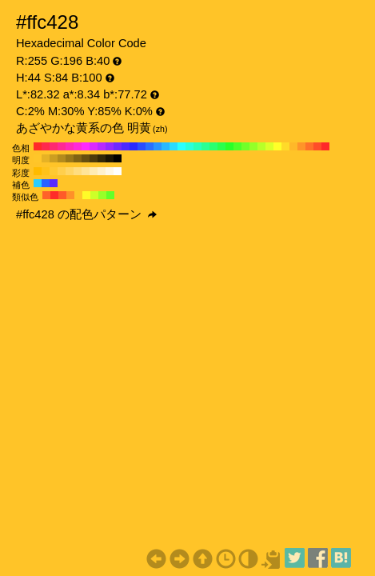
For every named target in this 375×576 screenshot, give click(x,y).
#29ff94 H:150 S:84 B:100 (205, 146)
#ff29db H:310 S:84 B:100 (78, 146)
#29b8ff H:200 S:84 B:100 (166, 146)
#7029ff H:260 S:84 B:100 (118, 146)
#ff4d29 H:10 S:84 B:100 (317, 146)
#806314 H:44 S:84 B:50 (78, 158)
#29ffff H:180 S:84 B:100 (182, 146)
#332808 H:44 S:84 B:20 (102, 158)
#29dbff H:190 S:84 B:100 (174, 146)
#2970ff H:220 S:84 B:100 (150, 146)
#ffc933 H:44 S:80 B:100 (54, 171)
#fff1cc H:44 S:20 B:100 (102, 171)
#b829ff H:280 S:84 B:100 (102, 146)
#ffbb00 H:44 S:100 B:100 (38, 171)
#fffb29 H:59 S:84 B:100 (86, 195)
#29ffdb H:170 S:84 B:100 (189, 146)
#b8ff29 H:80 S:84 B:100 (261, 146)
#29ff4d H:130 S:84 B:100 (221, 146)
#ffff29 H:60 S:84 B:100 (277, 146)
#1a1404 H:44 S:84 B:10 (110, 158)
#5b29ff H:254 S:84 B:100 (54, 183)
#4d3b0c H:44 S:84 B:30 (94, 158)
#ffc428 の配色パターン (86, 214)
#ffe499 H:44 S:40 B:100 (86, 171)
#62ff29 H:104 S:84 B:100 (110, 195)
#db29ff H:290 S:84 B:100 (94, 146)
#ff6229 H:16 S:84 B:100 (46, 195)
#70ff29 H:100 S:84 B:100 (245, 146)
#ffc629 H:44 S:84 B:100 (38, 158)
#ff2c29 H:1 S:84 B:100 (54, 195)
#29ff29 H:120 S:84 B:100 (229, 146)
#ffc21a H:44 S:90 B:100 (46, 171)
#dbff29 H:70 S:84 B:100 (269, 146)
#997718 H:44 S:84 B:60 (70, 158)
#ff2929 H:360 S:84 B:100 (38, 146)
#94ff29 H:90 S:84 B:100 (253, 146)
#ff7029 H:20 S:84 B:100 (309, 146)
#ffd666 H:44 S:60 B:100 (70, 171)
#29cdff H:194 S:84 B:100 (38, 183)
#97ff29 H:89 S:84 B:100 (102, 195)
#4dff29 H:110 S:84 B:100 (237, 146)
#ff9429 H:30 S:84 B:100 (301, 146)
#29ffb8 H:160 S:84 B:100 (197, 146)
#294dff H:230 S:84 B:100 (142, 146)
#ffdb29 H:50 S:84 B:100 (285, 146)
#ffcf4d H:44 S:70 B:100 (62, 171)
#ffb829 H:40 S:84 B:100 (293, 146)
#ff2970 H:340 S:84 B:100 (54, 146)
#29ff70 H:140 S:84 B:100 (213, 146)
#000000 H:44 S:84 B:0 (118, 158)
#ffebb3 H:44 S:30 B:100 (94, 171)
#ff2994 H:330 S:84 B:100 (62, 146)
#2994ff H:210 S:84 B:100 (158, 146)
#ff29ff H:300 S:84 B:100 (86, 146)
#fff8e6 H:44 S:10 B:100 (110, 171)
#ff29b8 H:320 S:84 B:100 (70, 146)
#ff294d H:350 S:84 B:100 (46, 146)
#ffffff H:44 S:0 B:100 (118, 171)
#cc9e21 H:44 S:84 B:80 (54, 158)
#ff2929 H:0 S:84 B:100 (325, 146)
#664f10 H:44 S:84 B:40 (86, 158)
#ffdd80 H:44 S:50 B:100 (78, 171)
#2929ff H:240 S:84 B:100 (134, 146)
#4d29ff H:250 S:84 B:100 (126, 146)
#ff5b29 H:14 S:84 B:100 (62, 195)
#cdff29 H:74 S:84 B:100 (94, 195)
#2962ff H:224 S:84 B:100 (46, 183)
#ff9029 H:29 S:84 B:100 (70, 195)
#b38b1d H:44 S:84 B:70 (62, 158)
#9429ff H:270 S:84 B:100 (110, 146)
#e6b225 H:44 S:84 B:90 (46, 158)
